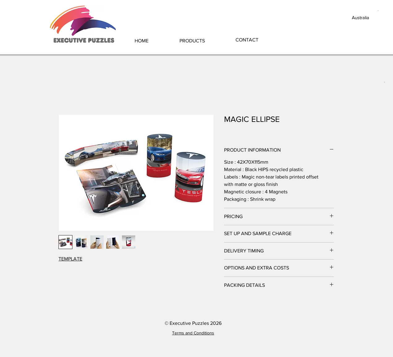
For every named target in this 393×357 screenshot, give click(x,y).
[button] (192, 40)
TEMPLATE (70, 258)
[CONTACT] (247, 40)
